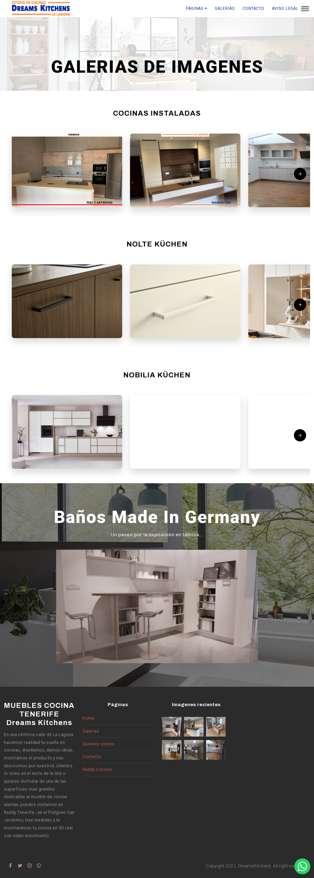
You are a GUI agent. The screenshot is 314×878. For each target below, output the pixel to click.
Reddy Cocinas (97, 769)
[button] (67, 170)
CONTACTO (253, 8)
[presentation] (300, 174)
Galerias (90, 731)
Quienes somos (98, 743)
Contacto (91, 756)
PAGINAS (195, 8)
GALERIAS (225, 8)
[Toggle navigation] (305, 8)
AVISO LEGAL (285, 8)
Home (88, 718)
